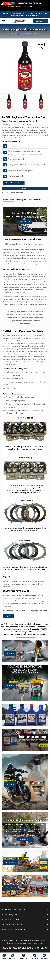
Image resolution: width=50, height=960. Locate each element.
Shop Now (8, 616)
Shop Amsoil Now (40, 21)
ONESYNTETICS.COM (15, 940)
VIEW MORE (11, 862)
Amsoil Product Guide (14, 183)
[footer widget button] (25, 909)
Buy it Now (25, 188)
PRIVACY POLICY (37, 943)
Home (14, 33)
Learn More (25, 222)
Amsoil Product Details (29, 33)
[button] (5, 146)
